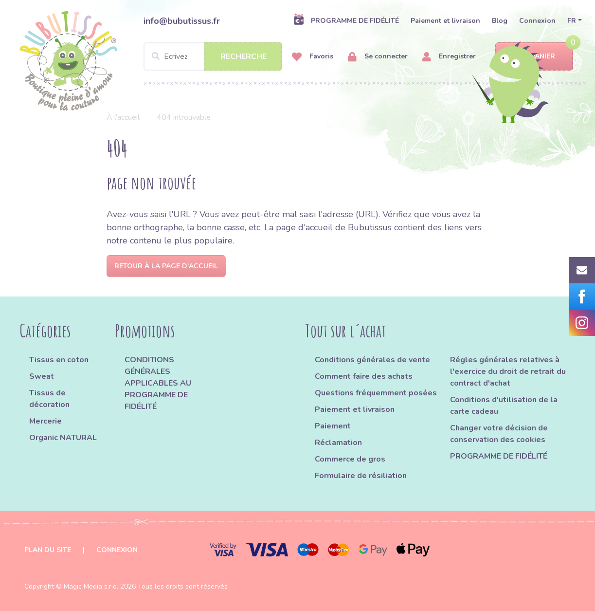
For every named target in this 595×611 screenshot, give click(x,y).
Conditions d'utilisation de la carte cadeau (504, 405)
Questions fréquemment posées (376, 393)
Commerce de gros (350, 459)
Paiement (333, 426)
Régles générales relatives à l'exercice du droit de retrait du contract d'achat (508, 371)
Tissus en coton (59, 359)
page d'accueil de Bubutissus (334, 227)
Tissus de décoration (49, 399)
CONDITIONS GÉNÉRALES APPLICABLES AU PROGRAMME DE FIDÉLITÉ (158, 383)
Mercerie (45, 421)
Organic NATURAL (63, 437)
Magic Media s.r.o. (91, 586)
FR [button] (571, 20)
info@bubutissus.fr (182, 21)
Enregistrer (449, 57)
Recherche (243, 56)
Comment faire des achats (364, 376)
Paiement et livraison (445, 20)
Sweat (41, 376)
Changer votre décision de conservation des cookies (499, 434)
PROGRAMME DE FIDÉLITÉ (346, 20)
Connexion (537, 20)
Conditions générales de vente (372, 359)
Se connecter (378, 57)
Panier (534, 57)
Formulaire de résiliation (361, 475)
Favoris (312, 57)
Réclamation (338, 442)
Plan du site (47, 550)
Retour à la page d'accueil (166, 266)
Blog (499, 20)
